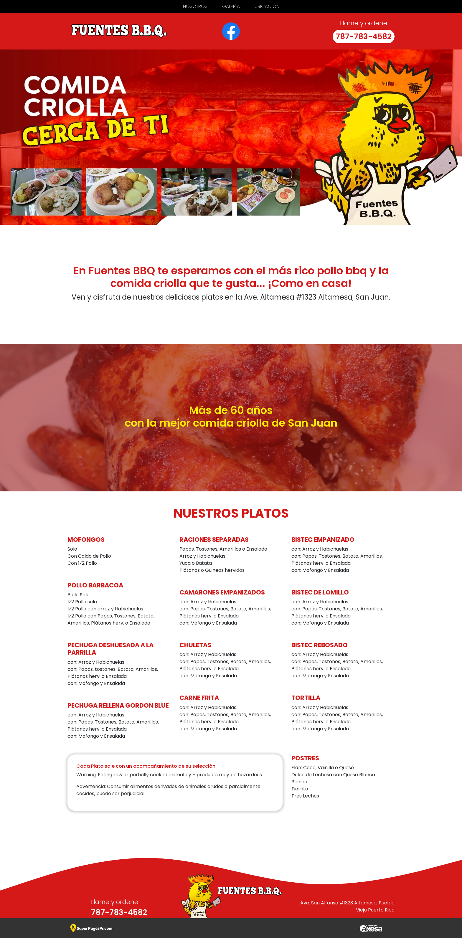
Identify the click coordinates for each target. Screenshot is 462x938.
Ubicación (267, 6)
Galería (231, 6)
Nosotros (195, 6)
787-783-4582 (364, 36)
